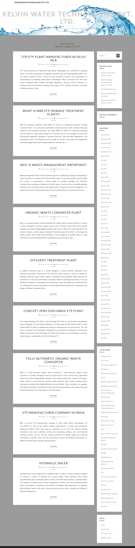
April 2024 (104, 224)
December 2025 (106, 139)
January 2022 (105, 304)
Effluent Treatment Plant (53, 260)
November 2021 (106, 312)
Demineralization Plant (108, 373)
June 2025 (104, 164)
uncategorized (105, 489)
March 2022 (104, 296)
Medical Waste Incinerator (109, 412)
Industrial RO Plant (107, 401)
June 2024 (104, 215)
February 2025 (105, 181)
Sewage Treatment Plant (109, 449)
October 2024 (105, 198)
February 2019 (105, 329)
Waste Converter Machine (109, 494)
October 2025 (105, 147)
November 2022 (106, 291)
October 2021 (105, 317)
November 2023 (106, 245)
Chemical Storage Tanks (109, 365)
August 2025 (105, 156)
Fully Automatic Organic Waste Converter (53, 360)
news (102, 429)
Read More (54, 94)
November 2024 (106, 194)
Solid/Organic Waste (107, 468)
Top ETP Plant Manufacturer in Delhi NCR (53, 58)
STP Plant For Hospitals (109, 477)
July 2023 (104, 262)
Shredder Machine (106, 457)
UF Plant (104, 485)
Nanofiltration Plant (108, 421)
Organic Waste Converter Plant (53, 212)
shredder (104, 453)
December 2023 (106, 241)
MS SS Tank (104, 417)
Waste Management (107, 498)
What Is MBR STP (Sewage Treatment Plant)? (53, 112)
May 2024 (104, 219)
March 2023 (104, 274)
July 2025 (104, 160)
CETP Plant (104, 361)
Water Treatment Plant (108, 502)
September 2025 (106, 152)
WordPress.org (105, 538)
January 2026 (105, 135)
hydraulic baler (105, 397)
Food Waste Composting (109, 386)
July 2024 (104, 211)
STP (102, 473)
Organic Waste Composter (109, 433)
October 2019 (105, 321)
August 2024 (105, 207)
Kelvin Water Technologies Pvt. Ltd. (31, 2)
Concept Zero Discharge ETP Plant (53, 311)
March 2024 (104, 228)
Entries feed (105, 529)
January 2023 (105, 283)
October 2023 (105, 249)
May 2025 (104, 169)
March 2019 (104, 325)
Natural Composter (107, 425)
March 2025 (104, 177)
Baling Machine (106, 356)
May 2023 (104, 270)
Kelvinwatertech (62, 64)
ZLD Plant (104, 506)
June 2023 (104, 266)
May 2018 (104, 338)
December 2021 (106, 308)
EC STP (103, 377)
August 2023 (105, 257)
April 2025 (104, 173)
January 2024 (105, 236)
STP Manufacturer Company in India (53, 412)
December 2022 (106, 287)
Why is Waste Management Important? (53, 165)
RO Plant (104, 444)
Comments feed (106, 533)
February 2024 (105, 232)
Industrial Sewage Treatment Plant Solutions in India (106, 82)
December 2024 (106, 190)
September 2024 (106, 202)
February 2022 (105, 300)
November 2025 (106, 143)
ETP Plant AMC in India (108, 89)
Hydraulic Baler (53, 463)
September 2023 (106, 253)
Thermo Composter (107, 481)
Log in (103, 525)
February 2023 (105, 279)
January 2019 (105, 334)
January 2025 (105, 186)
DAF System (105, 369)
